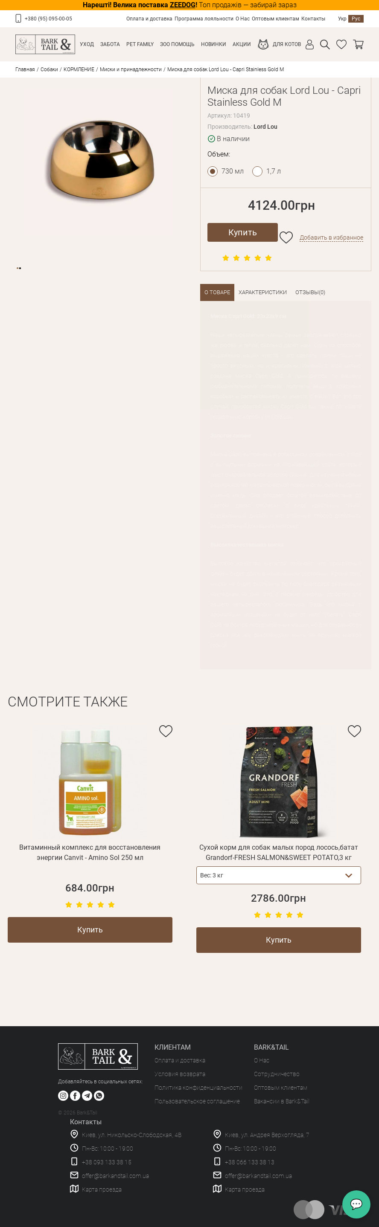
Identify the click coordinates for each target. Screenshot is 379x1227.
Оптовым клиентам (275, 19)
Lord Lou (265, 126)
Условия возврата (180, 1074)
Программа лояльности (204, 19)
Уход (87, 44)
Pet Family (140, 44)
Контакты (313, 19)
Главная (25, 69)
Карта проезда (102, 1189)
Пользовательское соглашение (197, 1101)
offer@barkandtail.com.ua (115, 1175)
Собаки (49, 69)
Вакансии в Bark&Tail (281, 1101)
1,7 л (273, 171)
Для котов (287, 44)
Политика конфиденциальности (198, 1087)
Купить (242, 232)
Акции (242, 44)
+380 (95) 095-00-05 (48, 19)
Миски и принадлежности (131, 69)
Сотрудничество (277, 1074)
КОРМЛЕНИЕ (79, 69)
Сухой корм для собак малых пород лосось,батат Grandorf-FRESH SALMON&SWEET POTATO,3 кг (278, 852)
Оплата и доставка (149, 19)
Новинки (213, 44)
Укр (342, 19)
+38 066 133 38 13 (249, 1162)
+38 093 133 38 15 (106, 1162)
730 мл (233, 171)
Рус (356, 19)
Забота (110, 44)
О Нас (243, 19)
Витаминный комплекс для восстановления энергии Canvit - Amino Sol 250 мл (89, 852)
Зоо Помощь (177, 44)
